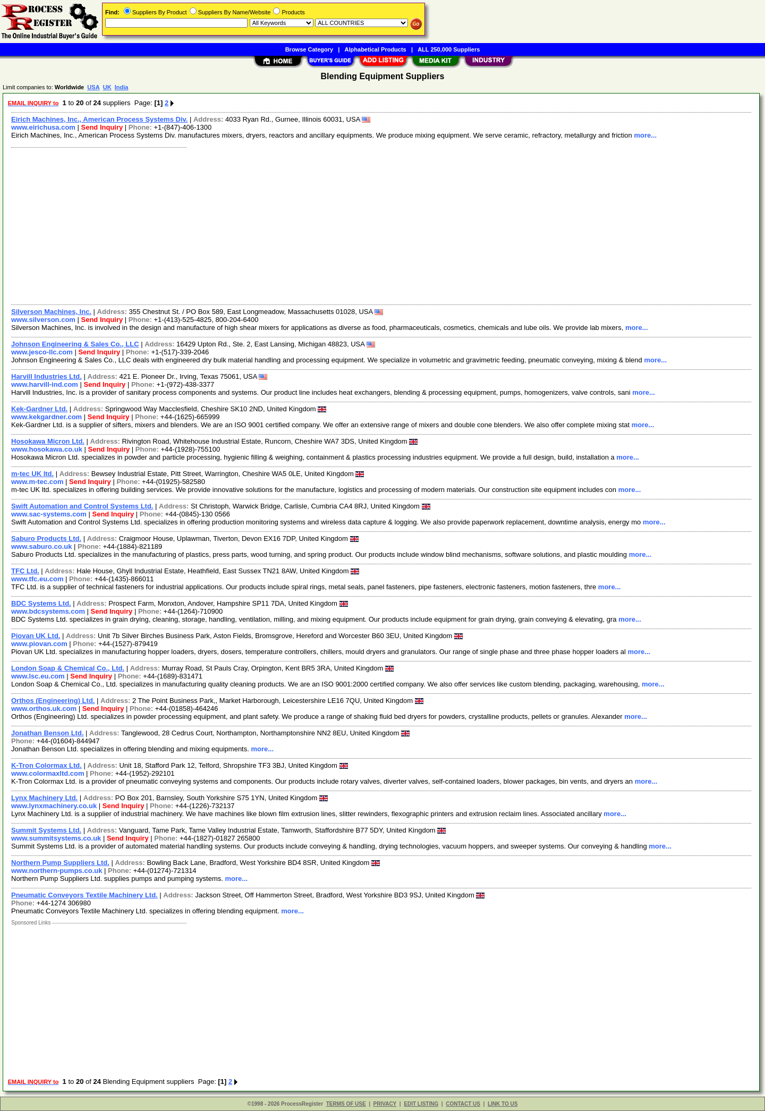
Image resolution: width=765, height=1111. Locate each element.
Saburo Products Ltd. (46, 538)
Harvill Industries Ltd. (46, 376)
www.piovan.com (39, 644)
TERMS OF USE (346, 1104)
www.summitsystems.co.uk (56, 838)
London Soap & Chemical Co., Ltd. (67, 668)
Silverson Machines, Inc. (51, 312)
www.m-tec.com (37, 482)
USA (93, 87)
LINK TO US (502, 1104)
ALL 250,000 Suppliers (449, 49)
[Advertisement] (325, 224)
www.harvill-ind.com (44, 384)
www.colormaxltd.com (47, 773)
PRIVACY (385, 1104)
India (122, 87)
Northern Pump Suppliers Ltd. (60, 863)
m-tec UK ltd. (32, 474)
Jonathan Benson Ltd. (47, 733)
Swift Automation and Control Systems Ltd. (82, 506)
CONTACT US (463, 1104)
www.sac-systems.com (49, 514)
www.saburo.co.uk (41, 546)
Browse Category (309, 49)
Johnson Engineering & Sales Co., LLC (75, 344)
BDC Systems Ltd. (41, 603)
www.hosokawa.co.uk (46, 449)
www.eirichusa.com (43, 127)
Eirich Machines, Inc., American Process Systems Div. (99, 119)
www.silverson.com (43, 320)
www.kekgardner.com (46, 417)
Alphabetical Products (375, 49)
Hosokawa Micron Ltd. (47, 441)
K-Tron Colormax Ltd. (46, 765)
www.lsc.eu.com (38, 676)
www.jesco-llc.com (42, 352)
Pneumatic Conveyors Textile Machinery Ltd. (84, 895)
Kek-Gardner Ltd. (39, 409)
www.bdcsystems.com (48, 611)
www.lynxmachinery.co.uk (54, 806)
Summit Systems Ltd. (46, 830)
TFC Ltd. (25, 571)
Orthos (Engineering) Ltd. (53, 701)
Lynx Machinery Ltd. (44, 798)
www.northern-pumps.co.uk (56, 871)
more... (645, 135)
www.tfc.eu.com (37, 579)
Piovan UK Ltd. (35, 636)
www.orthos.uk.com (43, 709)
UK (107, 87)
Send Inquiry (102, 127)
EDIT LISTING (421, 1104)
